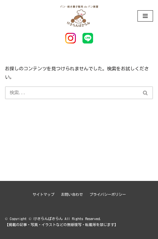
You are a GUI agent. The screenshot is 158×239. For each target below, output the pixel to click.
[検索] (71, 92)
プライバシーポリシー (107, 194)
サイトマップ (43, 194)
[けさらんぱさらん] (79, 16)
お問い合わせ (72, 194)
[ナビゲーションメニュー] (145, 16)
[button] (145, 92)
